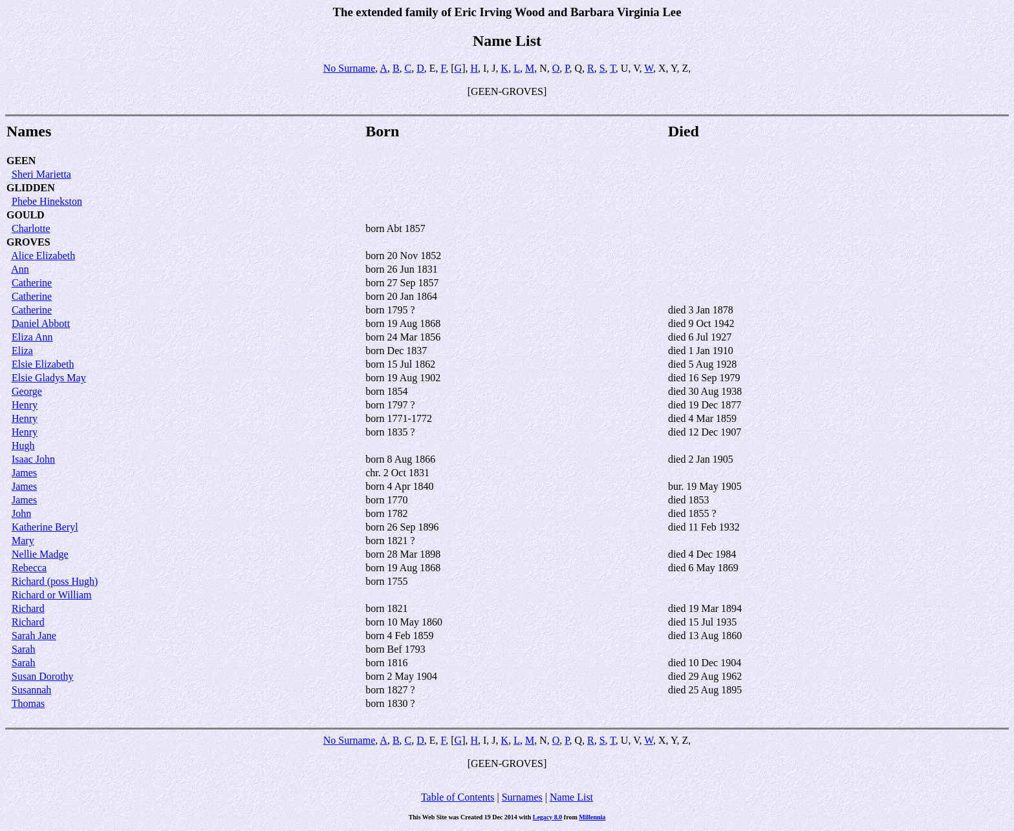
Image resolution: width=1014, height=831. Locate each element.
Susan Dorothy (43, 676)
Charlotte (31, 228)
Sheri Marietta (41, 174)
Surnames (522, 797)
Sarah (23, 649)
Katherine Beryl (45, 526)
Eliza (22, 350)
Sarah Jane (34, 635)
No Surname (349, 68)
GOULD (25, 214)
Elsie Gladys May (49, 377)
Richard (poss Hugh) (55, 581)
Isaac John (33, 459)
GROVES (28, 242)
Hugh (23, 445)
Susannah (31, 689)
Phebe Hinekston (47, 201)
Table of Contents (458, 797)
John (21, 513)
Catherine (32, 282)
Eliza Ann (32, 336)
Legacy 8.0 (548, 817)
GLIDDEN (30, 187)
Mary (23, 540)
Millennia (592, 817)
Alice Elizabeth (43, 255)
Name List (571, 797)
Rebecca (29, 567)
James (24, 472)
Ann (20, 269)
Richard (28, 608)
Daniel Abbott (41, 323)
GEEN (21, 160)
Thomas (28, 703)
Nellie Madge (40, 554)
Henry (25, 404)
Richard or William (51, 594)
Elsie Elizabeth (43, 364)
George (27, 391)
